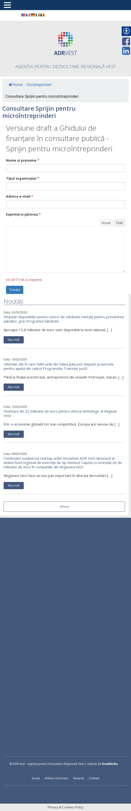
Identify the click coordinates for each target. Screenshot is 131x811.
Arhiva (64, 506)
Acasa (36, 778)
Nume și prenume (22, 160)
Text (119, 222)
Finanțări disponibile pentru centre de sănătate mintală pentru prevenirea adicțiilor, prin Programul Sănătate (64, 319)
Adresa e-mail (19, 196)
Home (16, 84)
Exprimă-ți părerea (23, 214)
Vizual (105, 222)
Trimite (14, 289)
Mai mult (13, 340)
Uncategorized (39, 84)
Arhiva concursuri (56, 778)
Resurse (78, 778)
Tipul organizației (22, 178)
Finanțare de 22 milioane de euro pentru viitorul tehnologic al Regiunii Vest (60, 413)
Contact (94, 778)
